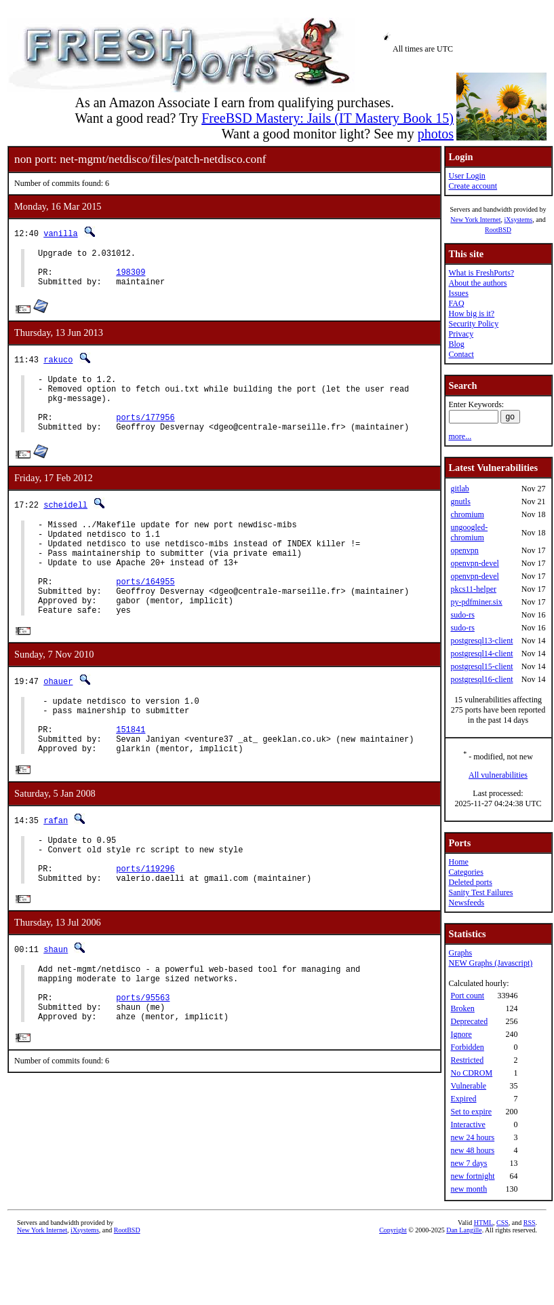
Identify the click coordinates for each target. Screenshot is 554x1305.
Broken (462, 1008)
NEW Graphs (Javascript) (490, 963)
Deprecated (469, 1021)
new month (468, 1189)
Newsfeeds (466, 902)
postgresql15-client (481, 666)
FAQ (456, 303)
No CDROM (471, 1073)
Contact (460, 354)
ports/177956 (145, 435)
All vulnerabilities (498, 775)
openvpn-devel (474, 563)
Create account (472, 186)
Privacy (460, 334)
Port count (467, 995)
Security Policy (473, 323)
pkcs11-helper (473, 589)
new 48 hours (472, 1150)
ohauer (58, 722)
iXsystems (518, 219)
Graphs (460, 953)
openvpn (464, 550)
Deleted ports (470, 882)
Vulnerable (468, 1086)
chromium (466, 514)
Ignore (460, 1034)
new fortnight (472, 1176)
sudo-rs (462, 615)
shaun (55, 1013)
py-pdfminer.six (476, 602)
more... (459, 436)
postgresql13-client (481, 640)
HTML (483, 1222)
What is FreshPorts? (481, 273)
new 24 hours (472, 1137)
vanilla (60, 233)
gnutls (460, 501)
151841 (130, 778)
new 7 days (468, 1163)
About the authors (477, 283)
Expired (463, 1098)
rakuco (58, 367)
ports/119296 (145, 930)
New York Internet (475, 219)
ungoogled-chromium (469, 532)
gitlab (459, 488)
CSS (502, 1222)
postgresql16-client (481, 679)
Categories (465, 872)
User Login (466, 176)
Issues (458, 293)
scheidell (65, 525)
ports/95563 (143, 1070)
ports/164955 (145, 616)
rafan (55, 874)
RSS (529, 1222)
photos (436, 133)
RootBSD (498, 229)
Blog (456, 344)
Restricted (466, 1060)
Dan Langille (463, 1230)
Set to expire (471, 1111)
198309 (130, 278)
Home (458, 862)
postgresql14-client (481, 653)
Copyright (393, 1230)
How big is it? (471, 313)
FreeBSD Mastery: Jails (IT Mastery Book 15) (327, 118)
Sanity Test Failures (480, 892)
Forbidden (466, 1047)
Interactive (467, 1124)
